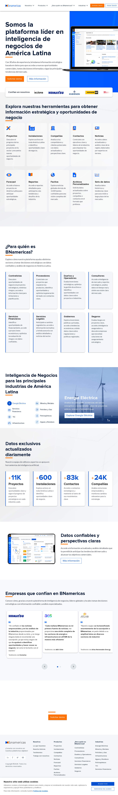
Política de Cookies (40, 791)
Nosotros (28, 5)
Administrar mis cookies (103, 789)
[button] (57, 667)
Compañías (58, 752)
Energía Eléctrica (16, 403)
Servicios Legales (81, 764)
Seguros (78, 771)
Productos (42, 5)
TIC (11, 417)
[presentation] (104, 416)
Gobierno (78, 768)
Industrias (82, 5)
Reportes (57, 766)
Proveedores (79, 751)
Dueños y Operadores (83, 754)
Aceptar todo (103, 784)
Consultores (79, 758)
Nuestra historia (39, 749)
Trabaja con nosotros (41, 756)
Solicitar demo (97, 5)
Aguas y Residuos (44, 422)
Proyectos (58, 746)
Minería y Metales (44, 403)
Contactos (58, 756)
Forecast (57, 762)
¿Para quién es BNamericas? (62, 5)
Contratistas (79, 748)
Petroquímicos (43, 416)
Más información (37, 79)
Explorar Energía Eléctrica (79, 415)
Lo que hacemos (39, 746)
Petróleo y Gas (43, 409)
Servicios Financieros (14, 410)
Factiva (56, 769)
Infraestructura (15, 423)
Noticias (57, 759)
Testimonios (37, 752)
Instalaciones (59, 749)
